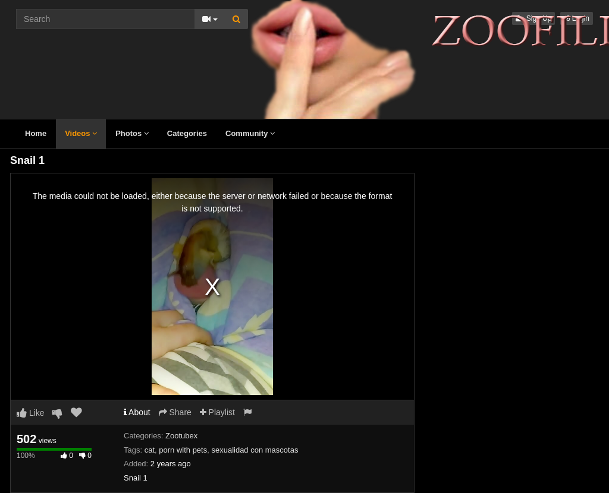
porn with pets (183, 449)
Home (35, 133)
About (137, 412)
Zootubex (181, 435)
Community (250, 133)
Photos (132, 133)
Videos (81, 133)
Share (175, 412)
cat (150, 449)
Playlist (217, 412)
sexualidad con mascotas (254, 449)
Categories (187, 133)
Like (31, 413)
